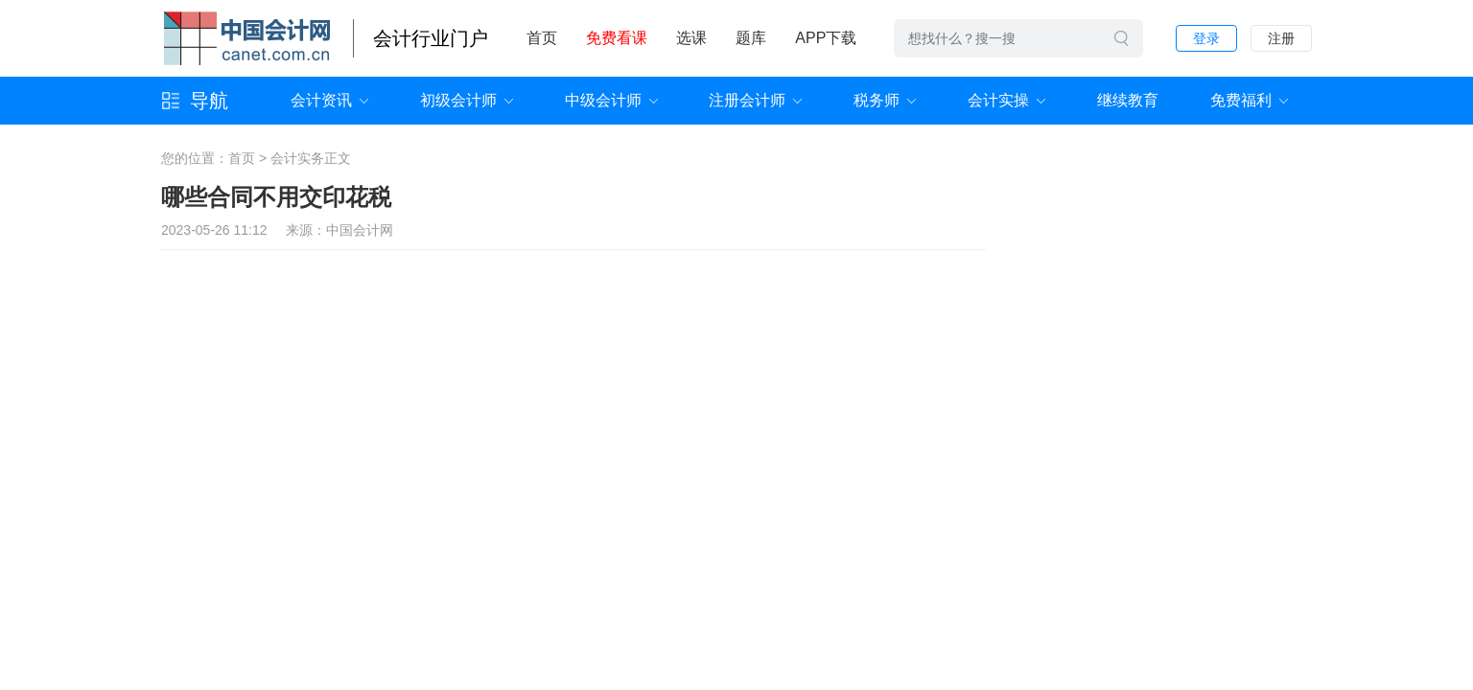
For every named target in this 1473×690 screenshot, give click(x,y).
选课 (691, 38)
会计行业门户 (430, 38)
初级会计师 (458, 100)
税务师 (876, 100)
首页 (541, 38)
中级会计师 (603, 100)
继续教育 (1127, 100)
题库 (751, 38)
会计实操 (998, 100)
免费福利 (1241, 100)
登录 (1206, 38)
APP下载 (825, 38)
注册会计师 (747, 100)
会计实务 (297, 158)
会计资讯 (321, 100)
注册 (1281, 38)
